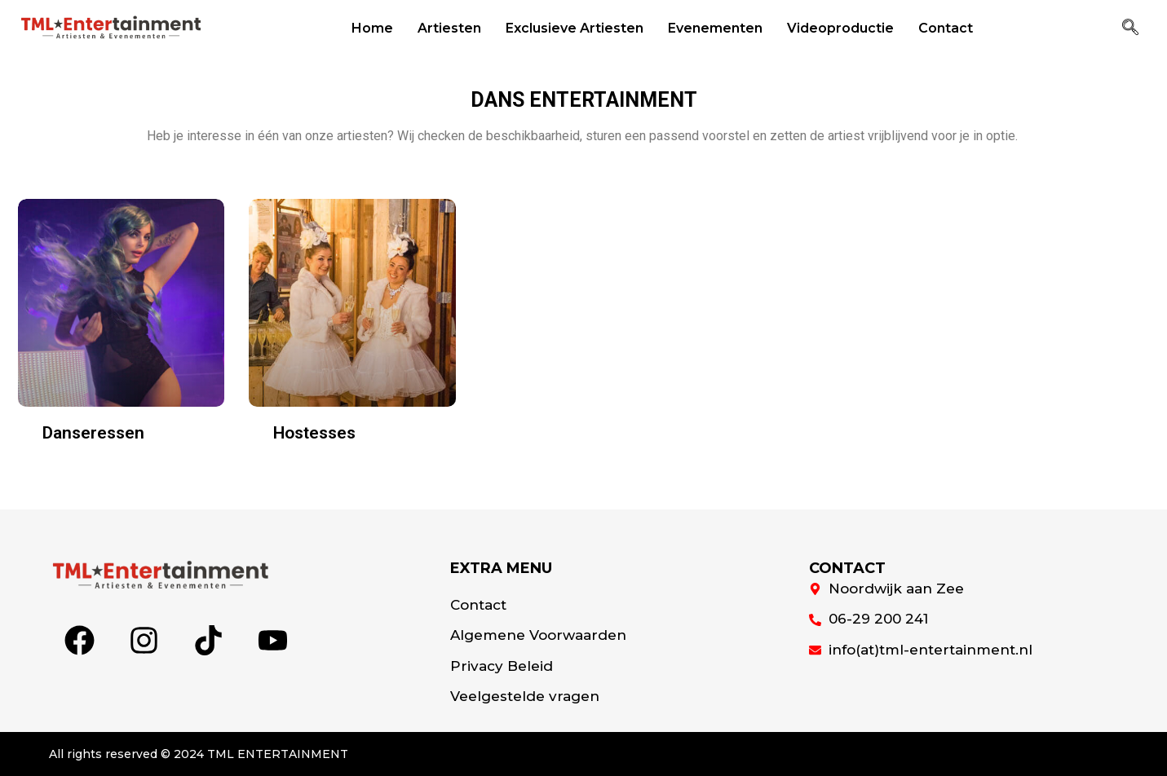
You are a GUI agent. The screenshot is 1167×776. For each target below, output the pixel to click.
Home (372, 28)
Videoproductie (840, 28)
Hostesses (314, 433)
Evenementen (715, 28)
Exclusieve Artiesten (574, 28)
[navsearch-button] (1130, 28)
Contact (945, 28)
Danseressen (93, 433)
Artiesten (449, 28)
